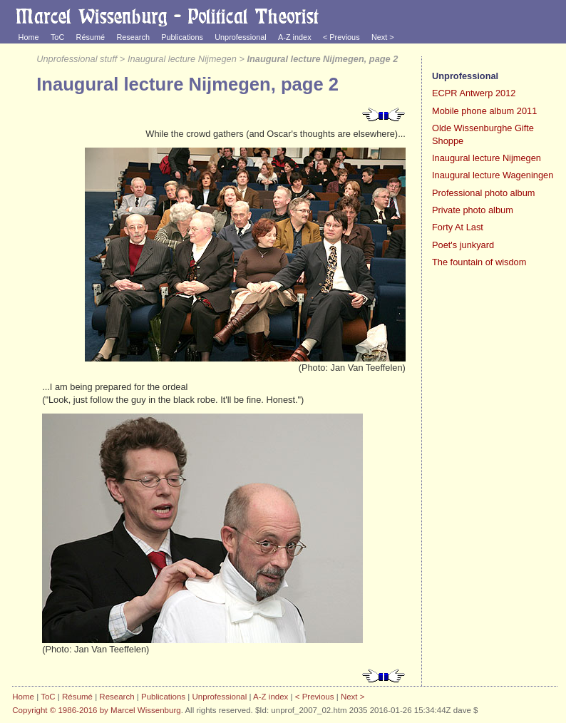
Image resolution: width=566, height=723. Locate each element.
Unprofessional (241, 37)
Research (133, 37)
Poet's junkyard (463, 245)
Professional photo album (483, 193)
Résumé (91, 37)
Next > (382, 37)
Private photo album (472, 210)
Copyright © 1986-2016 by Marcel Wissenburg (96, 710)
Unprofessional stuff (76, 58)
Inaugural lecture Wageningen (492, 175)
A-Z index (295, 37)
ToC (57, 37)
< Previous (341, 37)
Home (29, 37)
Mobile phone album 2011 (484, 111)
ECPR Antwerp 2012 (473, 93)
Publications (182, 37)
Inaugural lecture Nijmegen (182, 58)
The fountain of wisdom (479, 262)
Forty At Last (457, 227)
